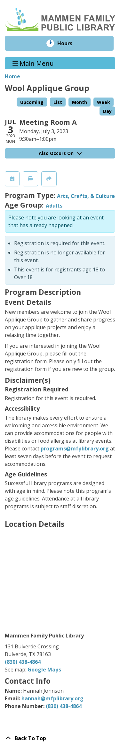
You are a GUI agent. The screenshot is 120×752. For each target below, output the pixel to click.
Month (79, 102)
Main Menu (33, 63)
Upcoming (32, 102)
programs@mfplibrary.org (75, 448)
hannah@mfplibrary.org (52, 698)
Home (12, 76)
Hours (69, 43)
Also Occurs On (60, 153)
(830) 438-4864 (23, 661)
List (57, 102)
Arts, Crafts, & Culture (86, 196)
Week (103, 102)
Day (107, 111)
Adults (54, 205)
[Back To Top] (60, 738)
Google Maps (44, 669)
